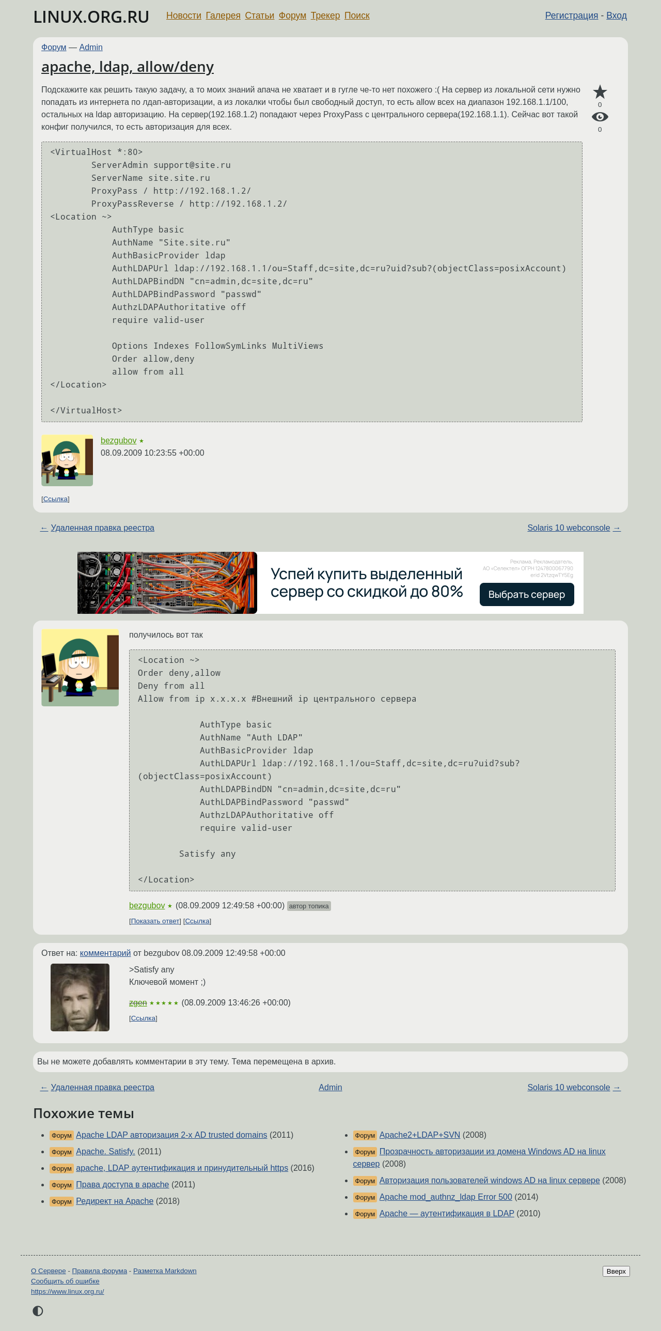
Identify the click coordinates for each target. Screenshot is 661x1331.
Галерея (223, 15)
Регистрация (572, 15)
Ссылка (55, 499)
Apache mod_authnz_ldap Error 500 (446, 1197)
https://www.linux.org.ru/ (67, 1291)
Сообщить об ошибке (65, 1281)
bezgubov (118, 440)
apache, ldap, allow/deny (127, 66)
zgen (138, 1002)
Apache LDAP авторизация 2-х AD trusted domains (171, 1135)
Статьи (259, 15)
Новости (183, 15)
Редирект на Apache (114, 1201)
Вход (616, 15)
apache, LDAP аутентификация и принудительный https (182, 1168)
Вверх (616, 1271)
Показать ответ (155, 921)
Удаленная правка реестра (102, 527)
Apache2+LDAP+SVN (420, 1135)
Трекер (325, 15)
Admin (91, 47)
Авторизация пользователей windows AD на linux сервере (490, 1180)
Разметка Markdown (165, 1271)
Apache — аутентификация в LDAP (447, 1213)
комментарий (105, 953)
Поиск (357, 15)
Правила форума (100, 1271)
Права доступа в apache (122, 1184)
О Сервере (48, 1271)
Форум (292, 15)
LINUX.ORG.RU (91, 16)
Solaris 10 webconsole (568, 527)
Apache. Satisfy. (105, 1151)
